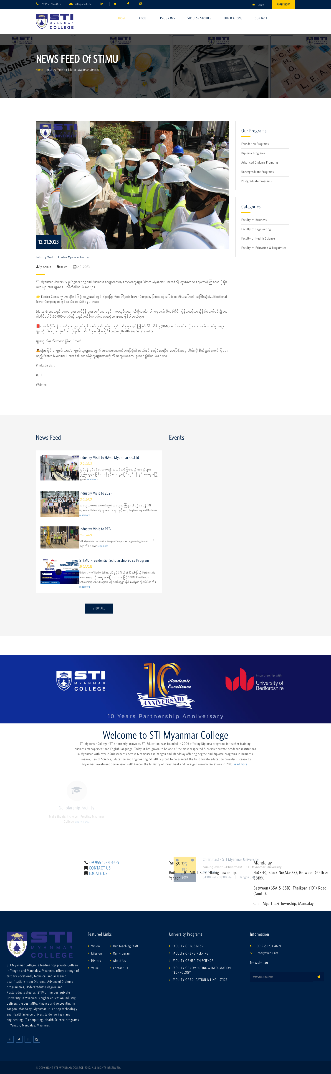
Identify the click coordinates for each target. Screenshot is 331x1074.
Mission (96, 953)
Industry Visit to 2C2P (96, 493)
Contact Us (120, 968)
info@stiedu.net (84, 4)
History (96, 960)
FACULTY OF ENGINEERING (190, 953)
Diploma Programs (253, 153)
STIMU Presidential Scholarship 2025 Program (114, 560)
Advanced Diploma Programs (259, 162)
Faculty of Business (254, 220)
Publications (233, 18)
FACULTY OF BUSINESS (187, 946)
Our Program (122, 953)
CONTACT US (100, 867)
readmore (92, 479)
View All (99, 608)
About (143, 18)
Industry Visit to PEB (95, 529)
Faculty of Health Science (258, 238)
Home (122, 18)
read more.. (241, 764)
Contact (261, 18)
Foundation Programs (255, 144)
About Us (119, 960)
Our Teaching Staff (125, 946)
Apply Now (283, 4)
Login (258, 4)
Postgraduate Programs (256, 181)
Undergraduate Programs (257, 172)
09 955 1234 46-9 (51, 4)
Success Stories (199, 18)
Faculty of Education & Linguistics (263, 248)
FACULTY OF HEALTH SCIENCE (192, 960)
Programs (167, 18)
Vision (95, 946)
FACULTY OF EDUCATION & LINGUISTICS (199, 980)
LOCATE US (98, 873)
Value (95, 968)
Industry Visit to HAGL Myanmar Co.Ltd (109, 457)
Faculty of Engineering (256, 229)
